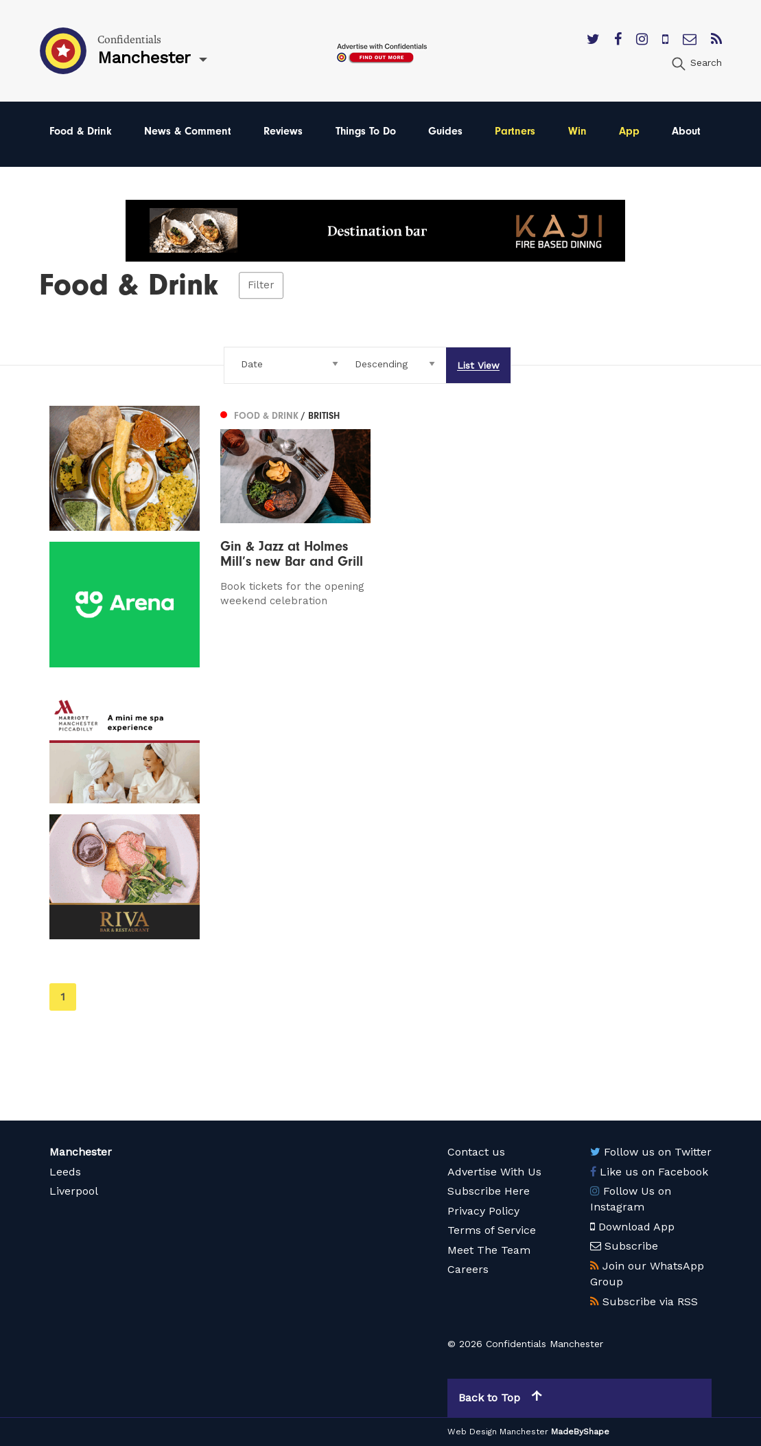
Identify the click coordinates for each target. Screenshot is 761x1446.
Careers (468, 1269)
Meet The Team (488, 1249)
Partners (515, 131)
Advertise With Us (494, 1171)
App (629, 131)
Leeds (65, 1171)
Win (577, 131)
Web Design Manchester (497, 1431)
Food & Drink (80, 131)
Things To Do (366, 131)
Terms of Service (491, 1230)
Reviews (283, 131)
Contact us (476, 1151)
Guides (445, 131)
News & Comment (187, 131)
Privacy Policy (483, 1210)
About (686, 131)
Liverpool (73, 1190)
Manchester (80, 1151)
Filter (261, 285)
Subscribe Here (488, 1190)
